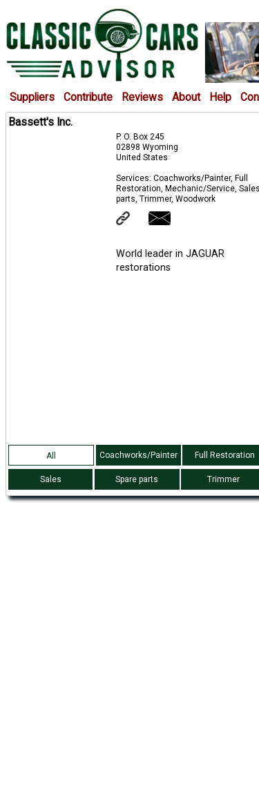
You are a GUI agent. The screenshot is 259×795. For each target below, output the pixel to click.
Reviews (142, 97)
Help (220, 97)
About (186, 97)
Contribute (88, 97)
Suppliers (32, 97)
